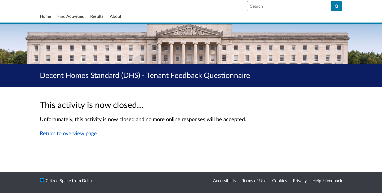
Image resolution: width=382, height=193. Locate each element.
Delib (87, 180)
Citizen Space (58, 180)
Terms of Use (254, 180)
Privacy (300, 180)
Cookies (279, 180)
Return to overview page (68, 133)
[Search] (336, 6)
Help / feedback (327, 180)
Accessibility (224, 180)
